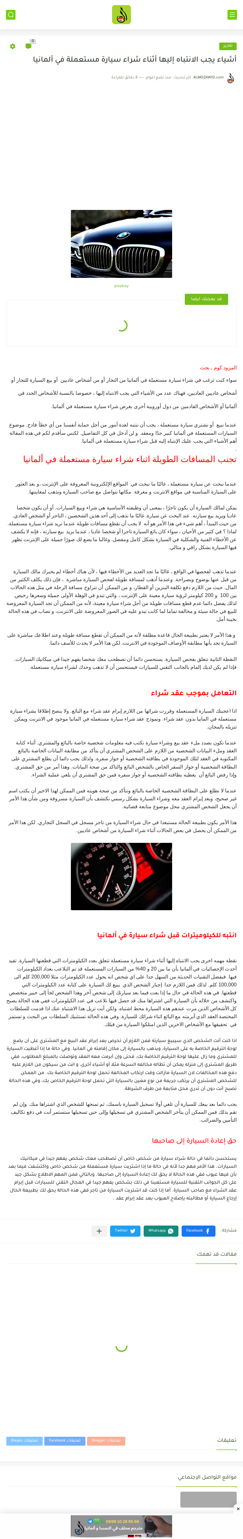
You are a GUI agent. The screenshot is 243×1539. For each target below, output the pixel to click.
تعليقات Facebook (65, 1441)
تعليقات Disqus (24, 1441)
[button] (198, 1231)
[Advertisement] (121, 131)
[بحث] (11, 15)
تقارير (228, 46)
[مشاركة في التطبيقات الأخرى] (99, 1231)
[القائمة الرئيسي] (232, 15)
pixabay (121, 286)
